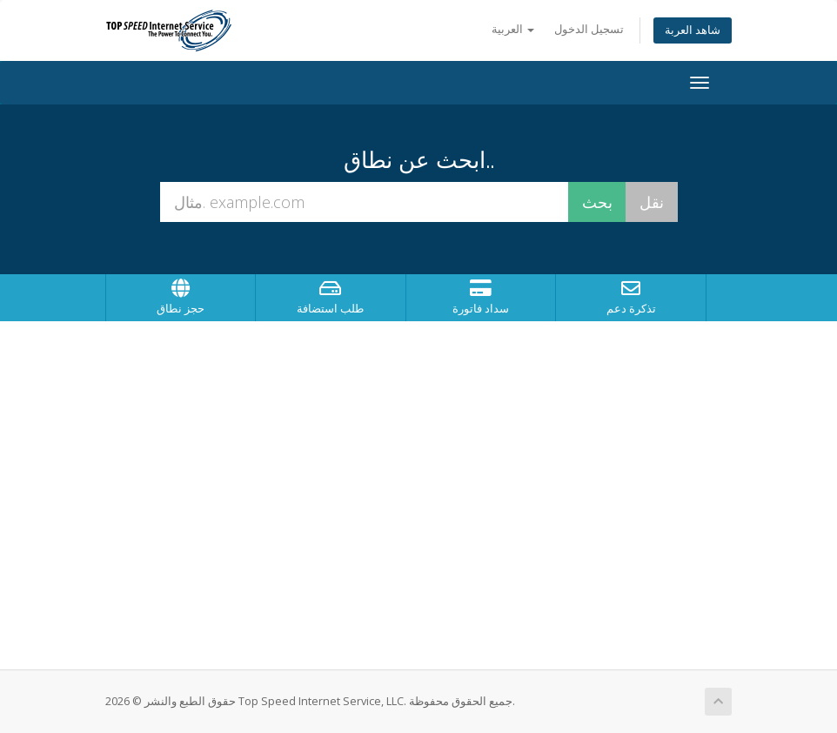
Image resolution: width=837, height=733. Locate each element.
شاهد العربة (692, 30)
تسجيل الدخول (589, 29)
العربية (513, 29)
